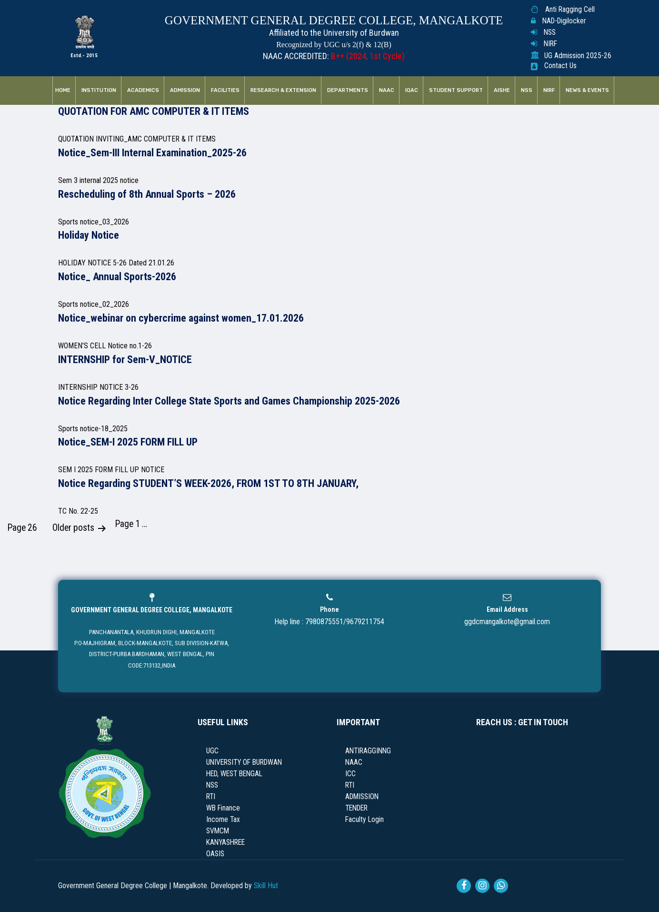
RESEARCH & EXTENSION (283, 90)
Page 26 (22, 527)
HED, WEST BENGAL (234, 774)
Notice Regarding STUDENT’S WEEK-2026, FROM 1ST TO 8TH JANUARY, (208, 483)
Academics (143, 90)
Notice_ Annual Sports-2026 (117, 277)
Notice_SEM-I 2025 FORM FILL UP (128, 442)
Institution (98, 90)
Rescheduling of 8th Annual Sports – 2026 (147, 194)
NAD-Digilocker (564, 21)
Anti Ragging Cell (570, 9)
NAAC (386, 90)
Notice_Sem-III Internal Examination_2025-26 (152, 153)
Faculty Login (364, 819)
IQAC (411, 90)
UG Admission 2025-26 (577, 55)
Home (62, 90)
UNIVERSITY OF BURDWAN (244, 762)
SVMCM (217, 831)
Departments (347, 90)
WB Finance (223, 808)
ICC (350, 774)
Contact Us (560, 65)
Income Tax (223, 819)
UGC (212, 751)
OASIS (215, 854)
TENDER (356, 808)
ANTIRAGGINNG (368, 751)
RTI (210, 796)
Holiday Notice (88, 235)
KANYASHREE (225, 842)
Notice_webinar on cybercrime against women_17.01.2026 (181, 318)
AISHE (502, 90)
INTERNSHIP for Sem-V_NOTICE (125, 359)
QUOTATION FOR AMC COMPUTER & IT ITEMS (153, 111)
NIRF (550, 44)
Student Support (456, 90)
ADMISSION (362, 796)
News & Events (587, 90)
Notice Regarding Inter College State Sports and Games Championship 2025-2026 (229, 401)
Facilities (225, 90)
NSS (550, 32)
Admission (185, 90)
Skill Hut (266, 885)
